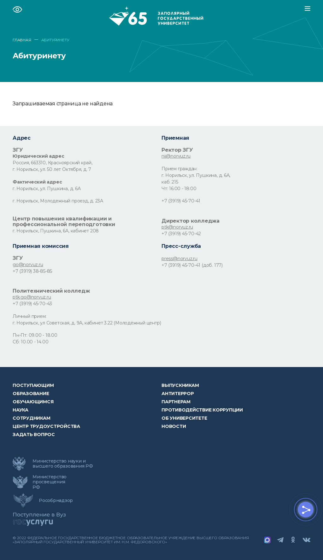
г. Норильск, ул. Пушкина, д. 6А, (196, 175)
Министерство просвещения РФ (49, 482)
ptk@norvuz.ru (177, 227)
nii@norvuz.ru (176, 156)
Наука (20, 410)
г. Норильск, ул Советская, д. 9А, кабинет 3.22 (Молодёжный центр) (87, 323)
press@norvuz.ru (179, 258)
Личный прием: (29, 316)
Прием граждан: (179, 169)
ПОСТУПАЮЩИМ (33, 385)
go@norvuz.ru (28, 264)
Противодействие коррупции (202, 410)
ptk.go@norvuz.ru (32, 297)
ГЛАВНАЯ (22, 40)
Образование (31, 393)
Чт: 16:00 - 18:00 (179, 188)
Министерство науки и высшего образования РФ (62, 463)
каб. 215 (170, 182)
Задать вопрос (34, 434)
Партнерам (176, 402)
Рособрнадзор (56, 500)
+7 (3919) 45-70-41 (181, 201)
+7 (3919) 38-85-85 (32, 271)
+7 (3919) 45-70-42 (181, 233)
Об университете (184, 418)
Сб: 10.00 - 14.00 (30, 342)
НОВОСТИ (174, 426)
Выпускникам (180, 385)
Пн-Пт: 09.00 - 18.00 (35, 335)
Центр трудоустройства (46, 426)
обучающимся (33, 402)
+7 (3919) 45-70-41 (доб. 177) (192, 265)
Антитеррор (178, 393)
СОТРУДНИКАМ (31, 418)
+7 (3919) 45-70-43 (32, 303)
